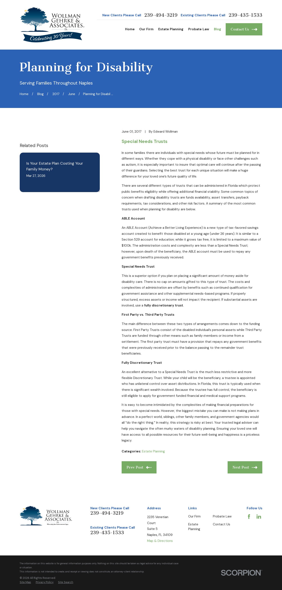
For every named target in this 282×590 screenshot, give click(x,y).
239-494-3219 (161, 15)
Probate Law (222, 516)
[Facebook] (249, 516)
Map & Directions (160, 541)
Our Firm (194, 516)
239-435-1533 (245, 15)
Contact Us (221, 524)
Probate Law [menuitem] (198, 29)
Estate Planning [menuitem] (171, 29)
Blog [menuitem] (217, 29)
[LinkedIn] (259, 516)
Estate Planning (153, 451)
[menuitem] (25, 582)
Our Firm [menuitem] (146, 29)
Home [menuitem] (130, 29)
